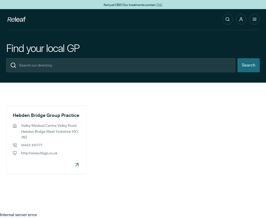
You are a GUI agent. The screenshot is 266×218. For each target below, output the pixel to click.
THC (159, 4)
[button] (241, 19)
